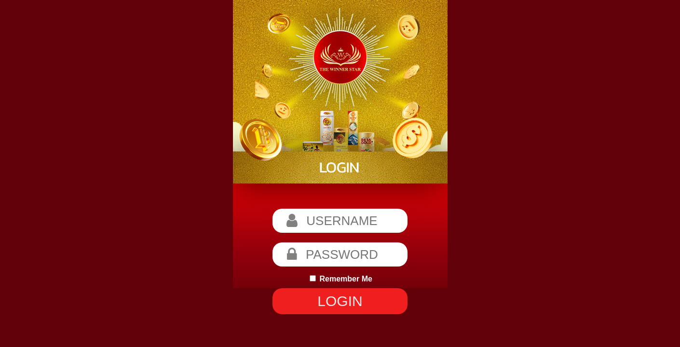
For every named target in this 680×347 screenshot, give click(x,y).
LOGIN (339, 301)
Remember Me (341, 279)
